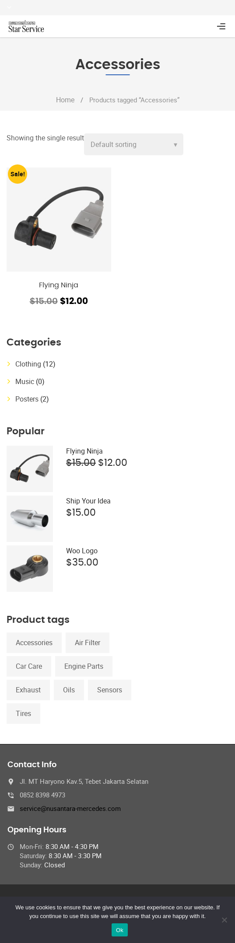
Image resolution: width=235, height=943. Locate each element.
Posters (27, 399)
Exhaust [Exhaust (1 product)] (28, 690)
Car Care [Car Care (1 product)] (29, 666)
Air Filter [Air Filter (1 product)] (87, 642)
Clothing (28, 364)
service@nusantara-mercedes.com (70, 808)
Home (65, 100)
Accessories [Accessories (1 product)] (34, 642)
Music (24, 381)
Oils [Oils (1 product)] (69, 690)
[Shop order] (133, 144)
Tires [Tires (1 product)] (23, 713)
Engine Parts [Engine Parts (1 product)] (83, 666)
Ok (119, 930)
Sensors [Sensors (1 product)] (109, 690)
